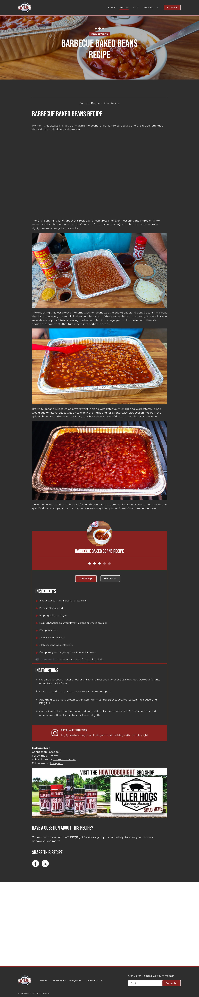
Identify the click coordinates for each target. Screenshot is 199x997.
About (111, 7)
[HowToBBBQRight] (24, 7)
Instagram (56, 763)
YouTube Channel (64, 759)
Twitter (54, 755)
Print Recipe (111, 103)
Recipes (124, 7)
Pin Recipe (110, 578)
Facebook (54, 751)
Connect (172, 7)
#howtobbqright (137, 735)
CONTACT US (94, 980)
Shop (136, 7)
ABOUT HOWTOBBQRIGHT (66, 980)
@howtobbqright (77, 735)
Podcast (148, 7)
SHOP (43, 980)
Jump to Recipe (90, 103)
